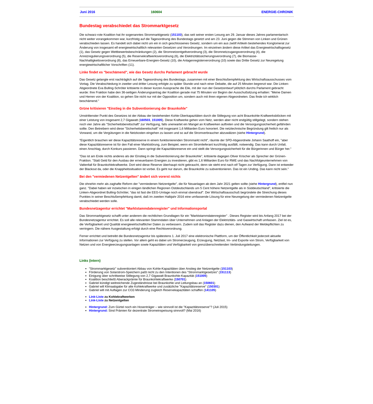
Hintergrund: (98, 307)
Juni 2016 (87, 12)
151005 (157, 120)
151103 (176, 34)
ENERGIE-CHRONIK (277, 12)
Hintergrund (255, 133)
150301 (213, 286)
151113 (225, 272)
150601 (209, 283)
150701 (180, 279)
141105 (210, 290)
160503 (145, 120)
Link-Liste (96, 296)
